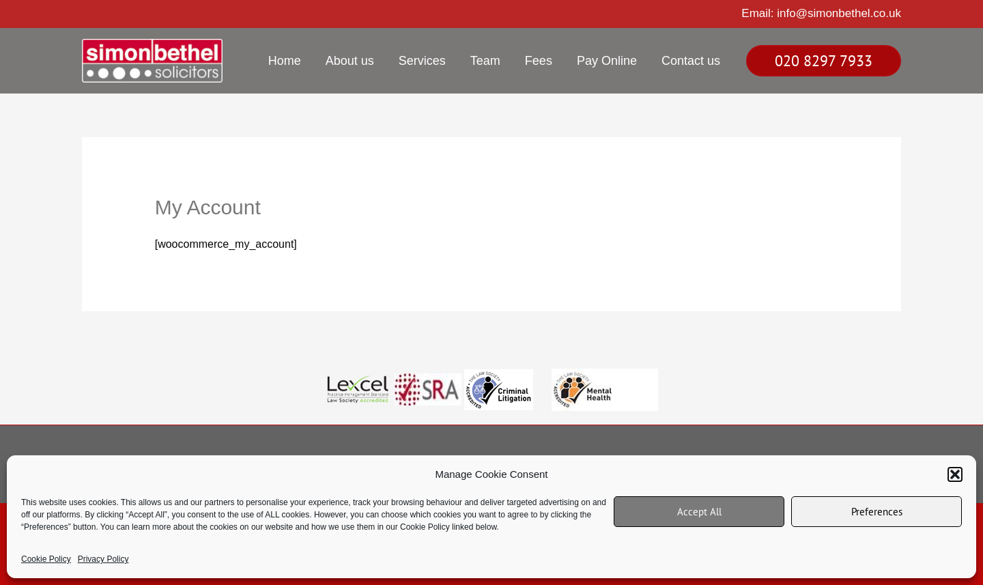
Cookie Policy (46, 559)
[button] (955, 474)
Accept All (699, 511)
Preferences (876, 511)
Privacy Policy (103, 559)
